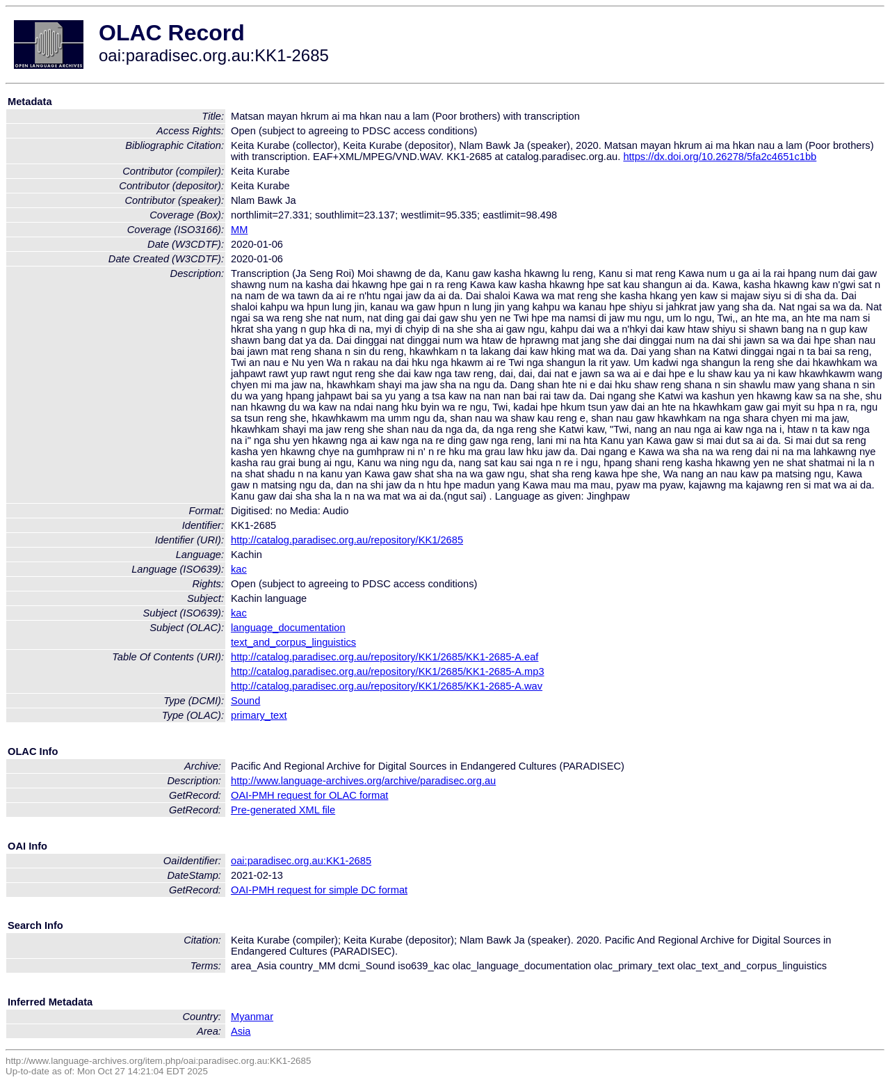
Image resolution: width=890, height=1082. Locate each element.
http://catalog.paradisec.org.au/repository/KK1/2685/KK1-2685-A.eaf (384, 656)
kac (239, 569)
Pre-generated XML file (283, 810)
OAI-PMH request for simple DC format (319, 890)
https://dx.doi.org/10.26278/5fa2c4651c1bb (719, 156)
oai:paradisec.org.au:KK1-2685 (301, 860)
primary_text (259, 715)
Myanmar (252, 1016)
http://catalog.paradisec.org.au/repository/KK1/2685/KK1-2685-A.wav (386, 686)
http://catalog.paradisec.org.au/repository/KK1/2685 (347, 540)
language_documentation (288, 627)
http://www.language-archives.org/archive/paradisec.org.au (363, 780)
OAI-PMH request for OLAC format (309, 795)
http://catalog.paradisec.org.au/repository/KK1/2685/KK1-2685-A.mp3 (387, 671)
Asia (241, 1031)
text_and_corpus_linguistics (293, 642)
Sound (245, 700)
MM (239, 229)
